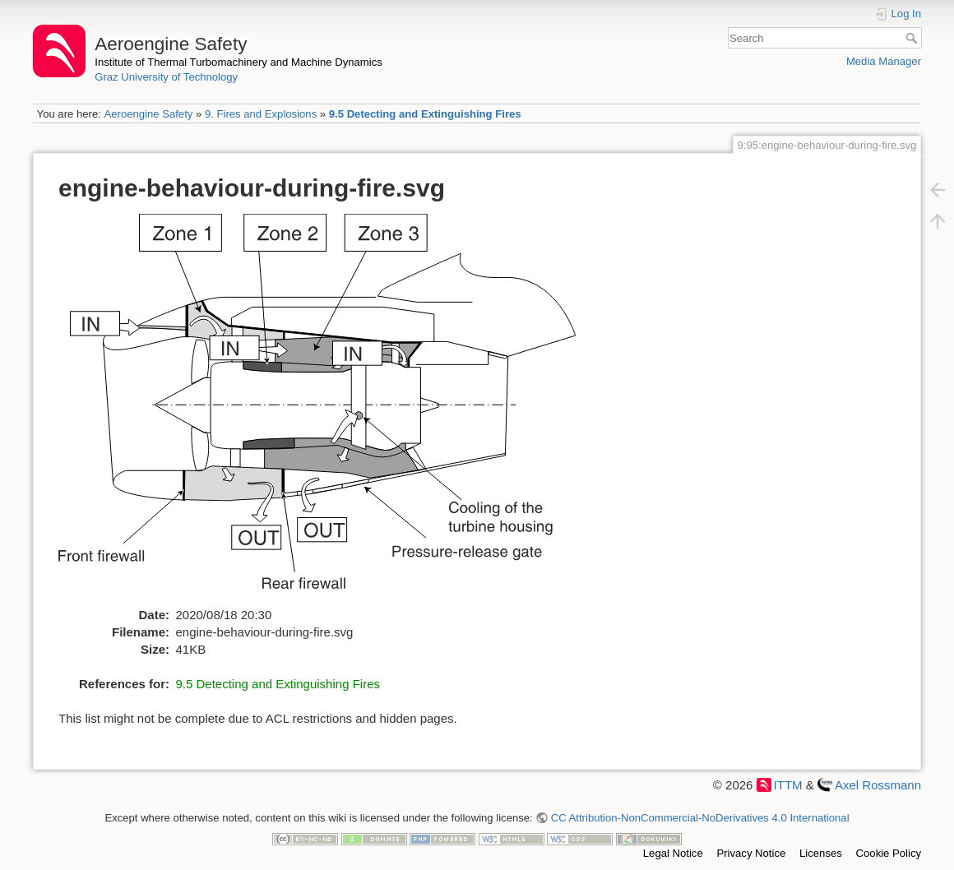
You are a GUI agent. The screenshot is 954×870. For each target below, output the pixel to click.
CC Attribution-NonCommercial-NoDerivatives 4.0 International (700, 818)
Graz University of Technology (166, 77)
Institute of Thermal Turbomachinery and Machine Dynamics (238, 62)
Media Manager (883, 61)
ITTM (788, 785)
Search (913, 38)
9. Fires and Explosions (261, 114)
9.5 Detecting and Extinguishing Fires (425, 114)
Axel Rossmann (878, 785)
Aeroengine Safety (148, 114)
